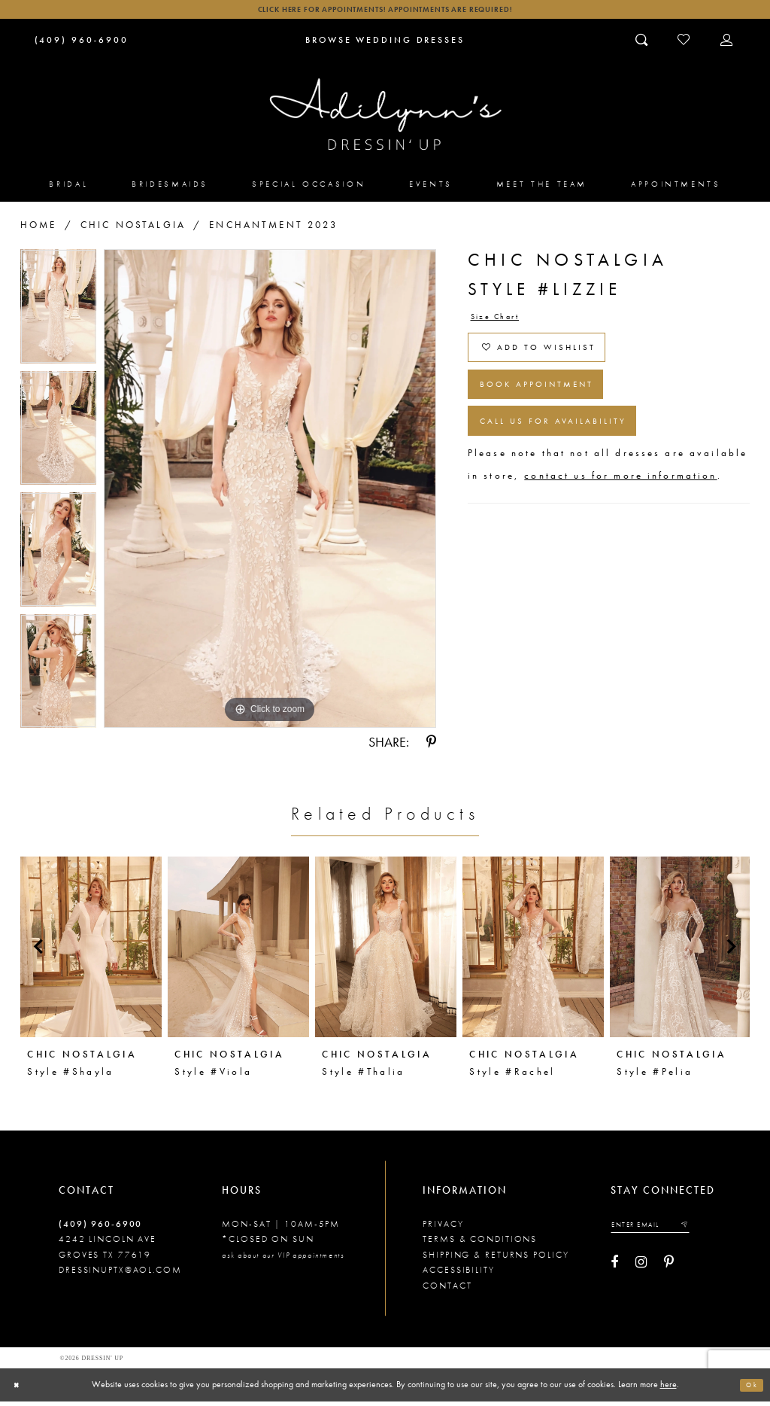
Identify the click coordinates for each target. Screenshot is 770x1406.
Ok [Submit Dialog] (749, 1389)
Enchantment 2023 (273, 230)
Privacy (443, 1229)
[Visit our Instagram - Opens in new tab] (641, 1272)
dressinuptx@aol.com (120, 1275)
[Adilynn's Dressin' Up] (385, 119)
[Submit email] (703, 1232)
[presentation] (91, 952)
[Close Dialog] (19, 1389)
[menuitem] (69, 189)
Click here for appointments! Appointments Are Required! (385, 11)
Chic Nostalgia (133, 230)
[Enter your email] (660, 1232)
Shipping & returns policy (495, 1259)
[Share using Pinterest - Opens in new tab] (431, 748)
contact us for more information (620, 513)
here (668, 1389)
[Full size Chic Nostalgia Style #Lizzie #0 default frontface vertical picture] (270, 493)
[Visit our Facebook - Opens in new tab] (614, 1272)
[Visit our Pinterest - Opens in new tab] (669, 1272)
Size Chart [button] (502, 324)
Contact (447, 1290)
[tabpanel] (58, 315)
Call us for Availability (572, 454)
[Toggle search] (642, 44)
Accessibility (459, 1275)
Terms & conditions (480, 1244)
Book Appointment (553, 408)
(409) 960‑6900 (100, 1229)
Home (38, 230)
